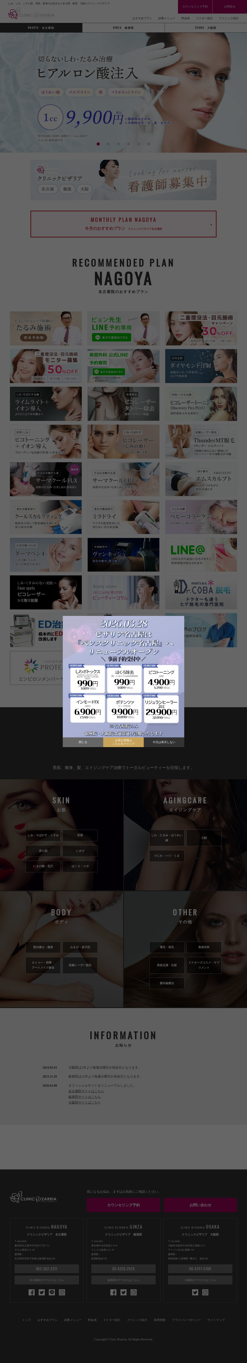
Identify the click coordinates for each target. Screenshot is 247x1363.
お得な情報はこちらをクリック (123, 742)
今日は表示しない (164, 742)
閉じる (83, 742)
